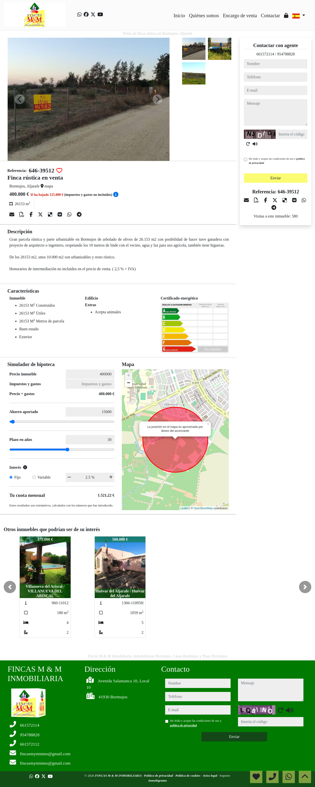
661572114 (265, 54)
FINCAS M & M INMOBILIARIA (118, 775)
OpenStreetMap (203, 508)
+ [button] (128, 376)
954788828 (286, 54)
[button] (10, 587)
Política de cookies (188, 775)
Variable (43, 477)
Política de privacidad (159, 775)
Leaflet (185, 508)
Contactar (270, 15)
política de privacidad (183, 725)
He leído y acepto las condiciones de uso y (277, 160)
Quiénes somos (204, 15)
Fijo (17, 477)
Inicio (179, 15)
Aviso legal (210, 775)
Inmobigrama (157, 780)
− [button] (128, 383)
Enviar (275, 178)
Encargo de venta (240, 15)
